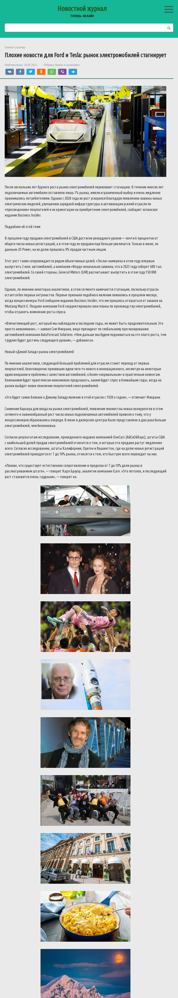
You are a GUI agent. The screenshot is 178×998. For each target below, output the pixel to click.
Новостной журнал (82, 8)
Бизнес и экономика (67, 65)
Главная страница (15, 47)
